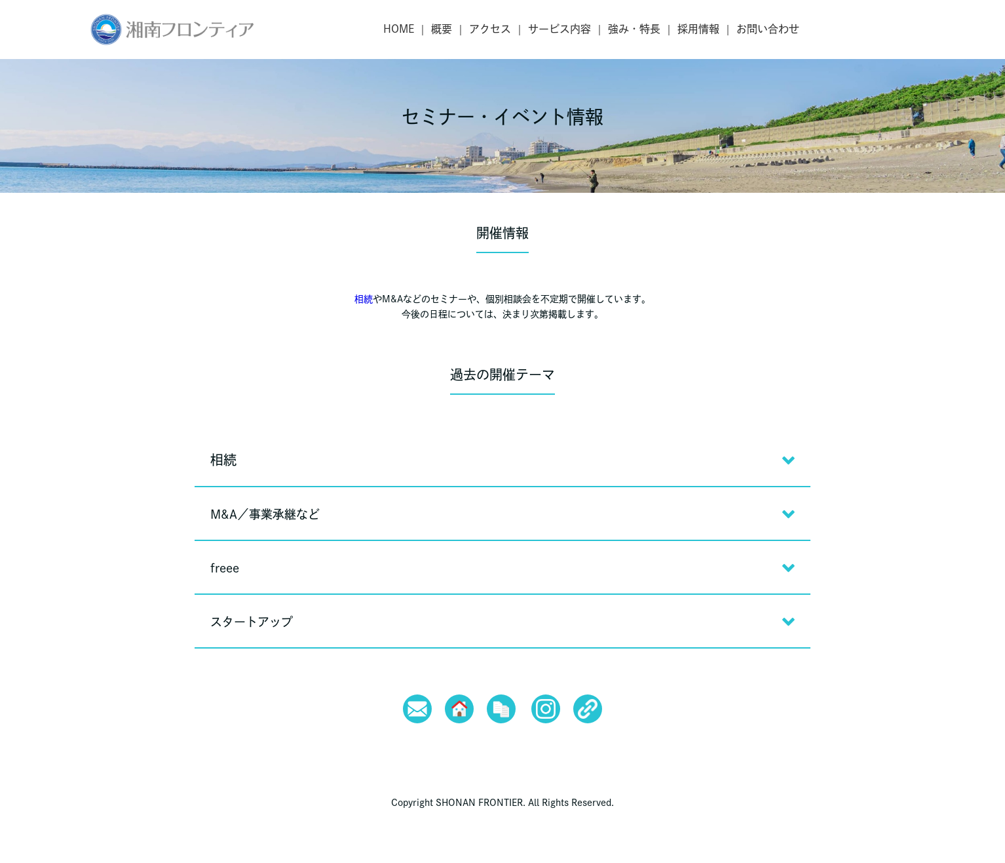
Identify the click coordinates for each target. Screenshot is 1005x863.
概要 (441, 29)
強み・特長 (634, 29)
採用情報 (698, 29)
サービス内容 (559, 29)
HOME (398, 29)
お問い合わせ (767, 29)
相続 (363, 299)
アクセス (490, 29)
